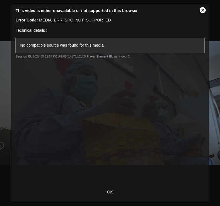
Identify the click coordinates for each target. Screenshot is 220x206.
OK (110, 192)
